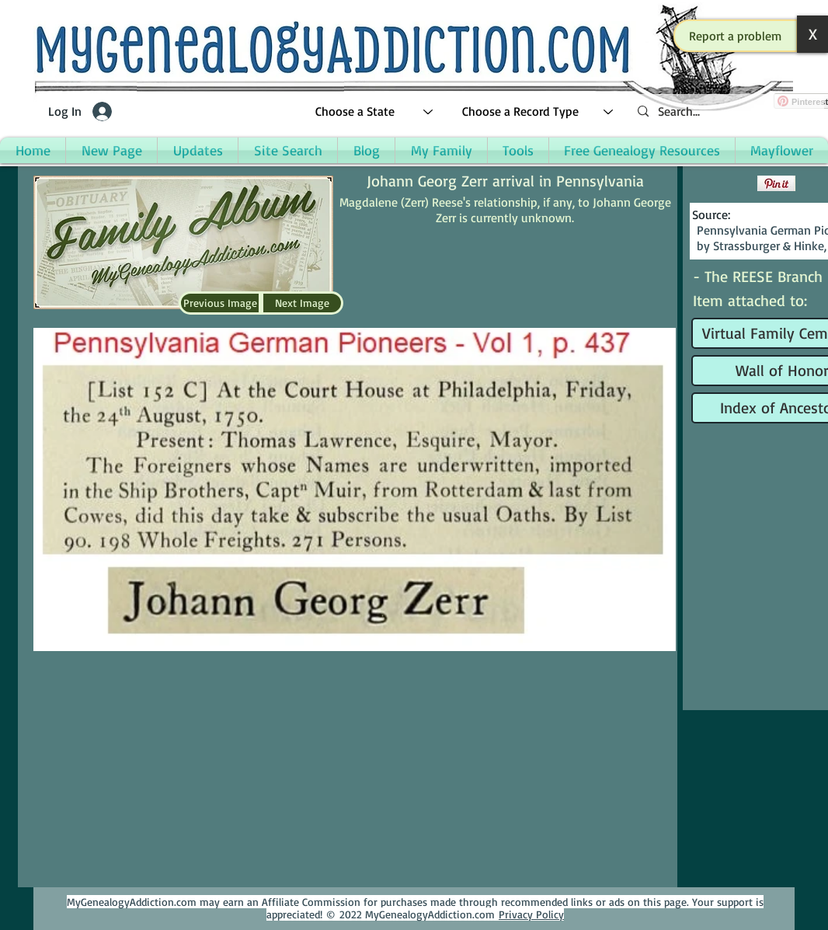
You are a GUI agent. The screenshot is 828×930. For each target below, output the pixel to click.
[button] (735, 35)
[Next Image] (302, 303)
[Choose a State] (374, 111)
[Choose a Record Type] (538, 111)
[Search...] (724, 111)
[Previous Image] (220, 303)
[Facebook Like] (723, 183)
